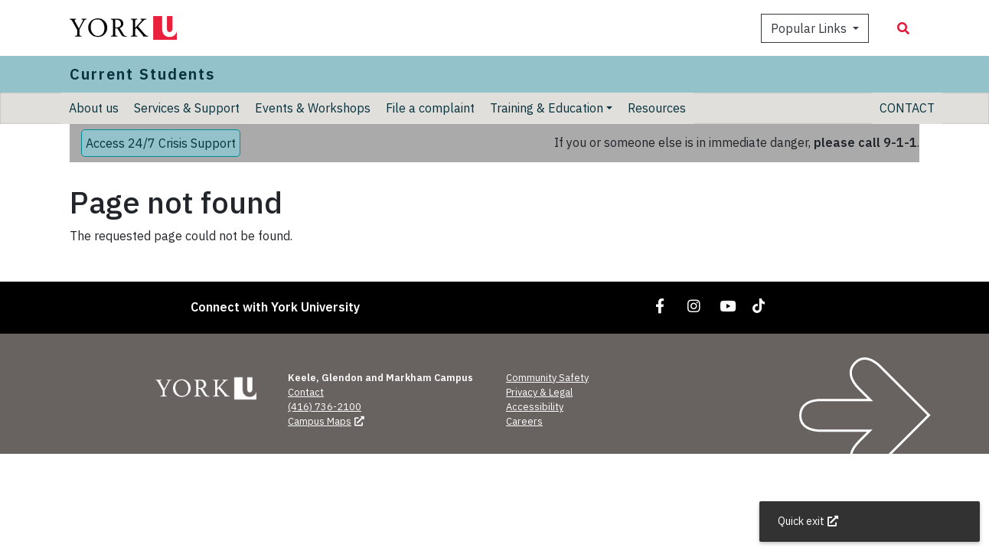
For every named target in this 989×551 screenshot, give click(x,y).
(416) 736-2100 (324, 406)
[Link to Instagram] (694, 306)
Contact (306, 392)
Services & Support (187, 108)
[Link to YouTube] (728, 306)
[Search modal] (903, 28)
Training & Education (546, 108)
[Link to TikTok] (761, 306)
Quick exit (809, 521)
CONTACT (907, 108)
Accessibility (534, 406)
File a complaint (430, 108)
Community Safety (547, 377)
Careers (524, 421)
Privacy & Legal (539, 392)
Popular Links (810, 28)
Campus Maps (327, 421)
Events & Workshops (312, 108)
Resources (657, 108)
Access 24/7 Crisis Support (161, 143)
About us (94, 108)
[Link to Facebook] (660, 306)
